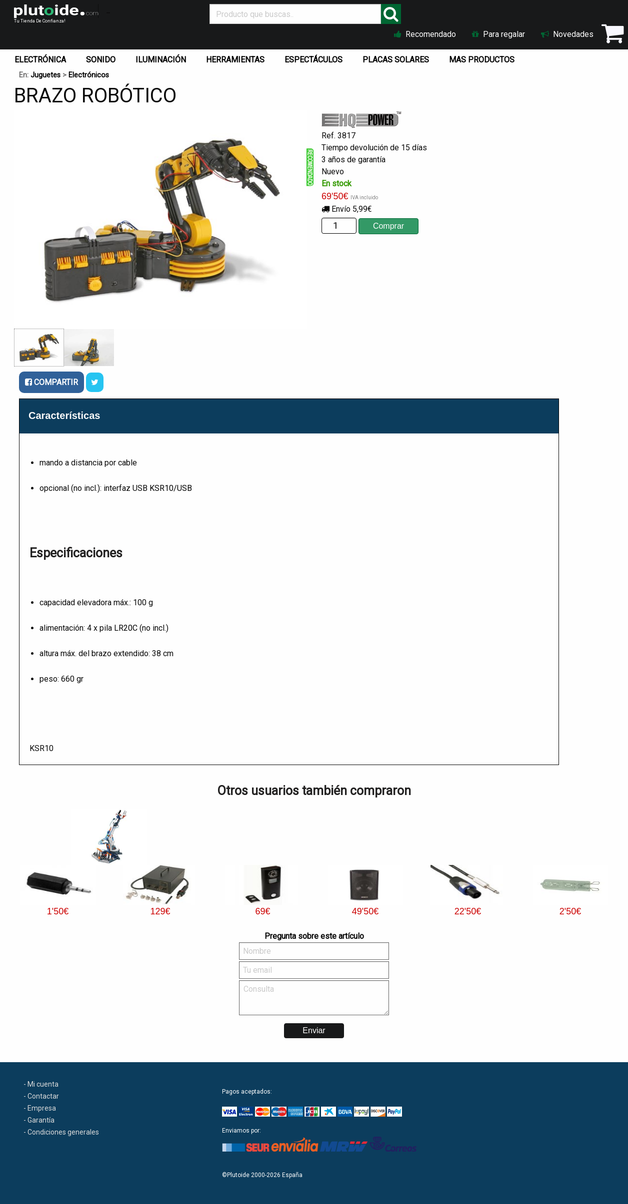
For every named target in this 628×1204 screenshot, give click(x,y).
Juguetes (45, 75)
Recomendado (425, 34)
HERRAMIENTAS (235, 59)
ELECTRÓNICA (40, 59)
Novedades (567, 34)
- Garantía (39, 1120)
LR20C (126, 628)
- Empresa (40, 1108)
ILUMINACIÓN (161, 59)
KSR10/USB (171, 488)
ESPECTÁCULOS (313, 59)
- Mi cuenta (41, 1084)
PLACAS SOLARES (395, 59)
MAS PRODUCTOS (481, 59)
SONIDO (101, 59)
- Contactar (41, 1096)
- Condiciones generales (61, 1132)
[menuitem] (42, 57)
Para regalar (498, 34)
